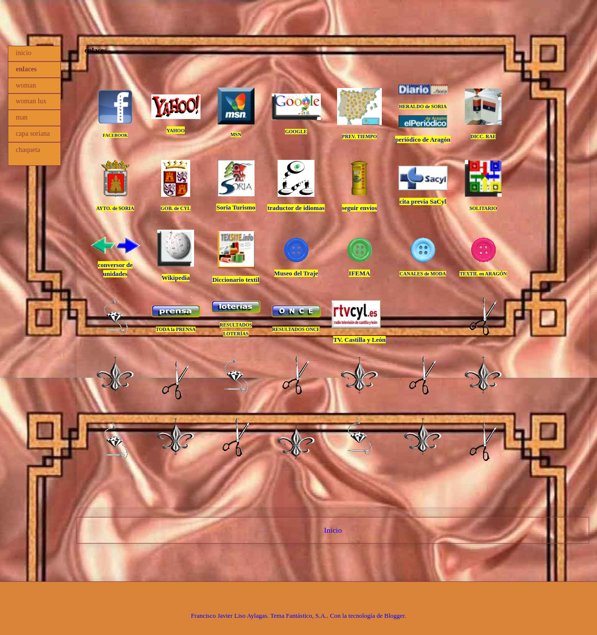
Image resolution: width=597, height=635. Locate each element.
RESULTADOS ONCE (296, 329)
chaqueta (28, 149)
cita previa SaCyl (422, 201)
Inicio (332, 530)
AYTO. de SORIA (115, 208)
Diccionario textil (235, 279)
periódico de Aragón (423, 139)
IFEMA (359, 273)
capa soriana (33, 133)
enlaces (26, 69)
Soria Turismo (235, 207)
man (22, 117)
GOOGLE (296, 131)
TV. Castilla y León (359, 339)
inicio (23, 53)
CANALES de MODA (422, 273)
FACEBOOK (115, 135)
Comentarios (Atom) (350, 555)
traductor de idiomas (295, 208)
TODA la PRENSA (176, 329)
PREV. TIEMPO (359, 136)
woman (26, 85)
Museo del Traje (296, 273)
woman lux (31, 101)
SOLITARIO (483, 208)
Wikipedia (176, 277)
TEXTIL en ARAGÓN (483, 273)
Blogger (394, 615)
